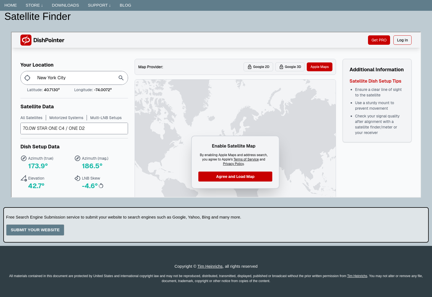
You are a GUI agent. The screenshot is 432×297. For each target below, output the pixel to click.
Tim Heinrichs (210, 266)
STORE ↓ (34, 5)
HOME (10, 5)
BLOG (125, 5)
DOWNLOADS (65, 5)
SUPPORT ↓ (99, 5)
